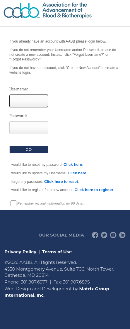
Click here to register (94, 190)
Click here (73, 164)
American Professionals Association (65, 10)
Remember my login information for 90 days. (50, 203)
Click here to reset (61, 181)
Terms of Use (57, 251)
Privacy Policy (20, 251)
